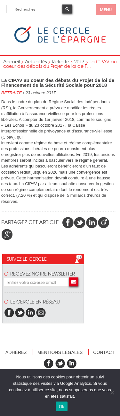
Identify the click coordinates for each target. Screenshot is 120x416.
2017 (79, 61)
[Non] (112, 392)
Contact (104, 352)
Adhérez (16, 352)
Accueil (11, 61)
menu (106, 9)
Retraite (60, 61)
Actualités (36, 61)
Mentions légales (60, 352)
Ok (61, 406)
